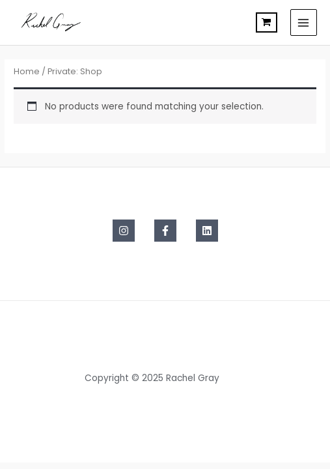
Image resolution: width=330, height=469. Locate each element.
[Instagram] (124, 231)
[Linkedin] (207, 231)
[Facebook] (165, 231)
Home (27, 71)
